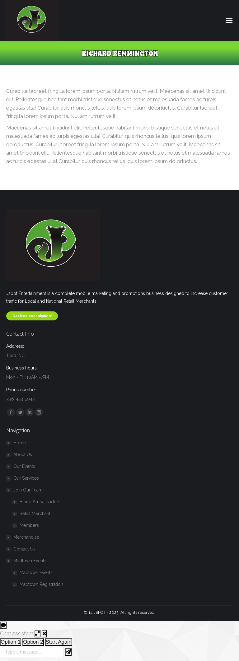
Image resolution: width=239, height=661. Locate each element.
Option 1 (11, 642)
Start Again (59, 642)
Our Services (26, 478)
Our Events (24, 466)
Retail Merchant (35, 513)
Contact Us (24, 548)
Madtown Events (26, 560)
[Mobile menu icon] (229, 20)
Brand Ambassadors (40, 501)
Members (29, 525)
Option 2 (33, 642)
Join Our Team (25, 489)
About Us (22, 454)
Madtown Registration (41, 584)
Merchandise (26, 537)
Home (19, 442)
